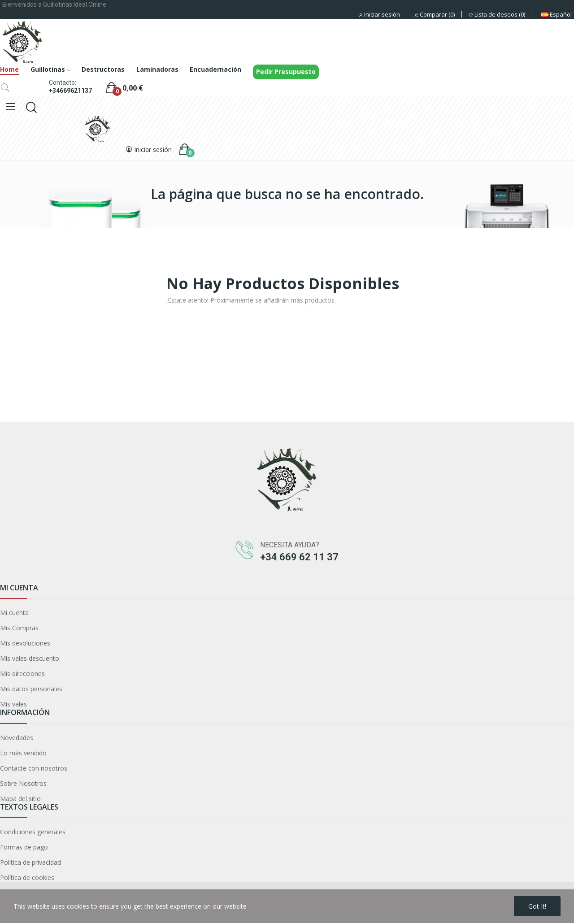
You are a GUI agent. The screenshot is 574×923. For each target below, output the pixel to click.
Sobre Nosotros (23, 783)
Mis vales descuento (29, 658)
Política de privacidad (30, 862)
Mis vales (13, 704)
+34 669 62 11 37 (299, 557)
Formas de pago (24, 847)
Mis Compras (19, 628)
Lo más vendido (23, 753)
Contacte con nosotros (33, 768)
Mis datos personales (31, 689)
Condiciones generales (32, 832)
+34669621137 (70, 90)
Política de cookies (27, 877)
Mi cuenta (14, 612)
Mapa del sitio (20, 798)
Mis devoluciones (25, 643)
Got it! (537, 906)
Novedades (16, 737)
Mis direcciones (22, 673)
